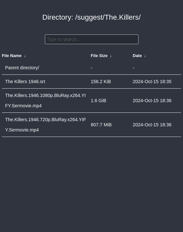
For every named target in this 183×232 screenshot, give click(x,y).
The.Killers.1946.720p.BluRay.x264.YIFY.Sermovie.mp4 (45, 124)
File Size (99, 55)
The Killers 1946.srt (25, 81)
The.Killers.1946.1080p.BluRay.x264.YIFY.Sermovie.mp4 (45, 100)
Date (137, 55)
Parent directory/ (22, 67)
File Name (12, 55)
